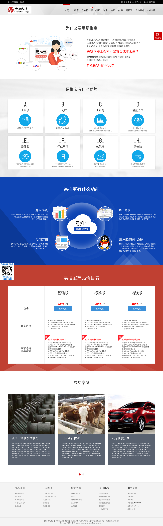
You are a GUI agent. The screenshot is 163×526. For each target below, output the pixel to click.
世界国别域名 (19, 500)
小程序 (75, 10)
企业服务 (140, 10)
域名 (105, 10)
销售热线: (131, 503)
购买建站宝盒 (75, 493)
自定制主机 (46, 500)
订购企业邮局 (103, 493)
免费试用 (74, 506)
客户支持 (138, 2)
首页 (66, 10)
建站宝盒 (76, 487)
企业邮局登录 (103, 509)
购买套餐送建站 (76, 500)
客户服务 (131, 496)
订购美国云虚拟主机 (49, 496)
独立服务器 (46, 506)
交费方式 (145, 2)
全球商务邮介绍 (104, 496)
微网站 (73, 496)
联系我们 (152, 2)
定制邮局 (102, 506)
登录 (122, 2)
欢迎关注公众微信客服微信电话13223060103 (7, 271)
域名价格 (18, 496)
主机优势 (46, 503)
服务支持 (133, 487)
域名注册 (20, 487)
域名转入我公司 (20, 503)
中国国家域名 (19, 493)
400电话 (151, 10)
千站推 (86, 9)
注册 (125, 2)
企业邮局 (104, 487)
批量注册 (18, 506)
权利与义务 (131, 509)
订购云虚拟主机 (48, 493)
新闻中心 (131, 2)
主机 (113, 10)
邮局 (120, 10)
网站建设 (95, 10)
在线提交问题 (132, 493)
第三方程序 (75, 503)
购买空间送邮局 (104, 500)
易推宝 (129, 10)
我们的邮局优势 (104, 503)
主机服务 (48, 487)
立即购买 (63, 309)
